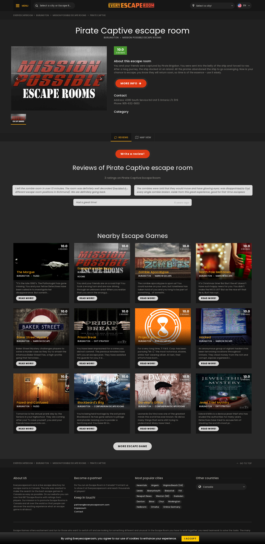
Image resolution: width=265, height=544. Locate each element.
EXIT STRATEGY (101, 341)
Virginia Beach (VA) (173, 485)
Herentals (142, 485)
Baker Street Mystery (33, 337)
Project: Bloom (149, 337)
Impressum (80, 508)
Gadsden (178, 496)
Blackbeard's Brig (91, 402)
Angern (155, 485)
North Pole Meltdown (215, 272)
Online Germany (171, 506)
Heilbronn (142, 506)
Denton (141, 501)
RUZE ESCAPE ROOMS (165, 341)
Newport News (144, 496)
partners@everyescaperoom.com (92, 504)
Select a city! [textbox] (204, 5)
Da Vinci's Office (150, 402)
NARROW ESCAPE (163, 275)
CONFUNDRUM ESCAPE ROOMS (109, 406)
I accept (190, 538)
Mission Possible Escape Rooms (69, 15)
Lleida (140, 490)
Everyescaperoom (23, 15)
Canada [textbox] (208, 487)
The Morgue (26, 272)
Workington (174, 501)
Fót (180, 490)
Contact (78, 511)
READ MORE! (26, 298)
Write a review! (133, 154)
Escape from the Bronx (95, 268)
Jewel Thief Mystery (214, 402)
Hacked (205, 337)
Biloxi (151, 501)
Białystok (169, 490)
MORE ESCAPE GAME (132, 446)
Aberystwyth (153, 490)
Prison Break (87, 337)
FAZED (36, 275)
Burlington (42, 15)
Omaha (155, 506)
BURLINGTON (111, 37)
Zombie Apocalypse (153, 272)
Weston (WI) (162, 496)
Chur (161, 501)
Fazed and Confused (32, 402)
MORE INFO (129, 83)
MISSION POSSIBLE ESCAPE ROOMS (141, 37)
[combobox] (212, 6)
